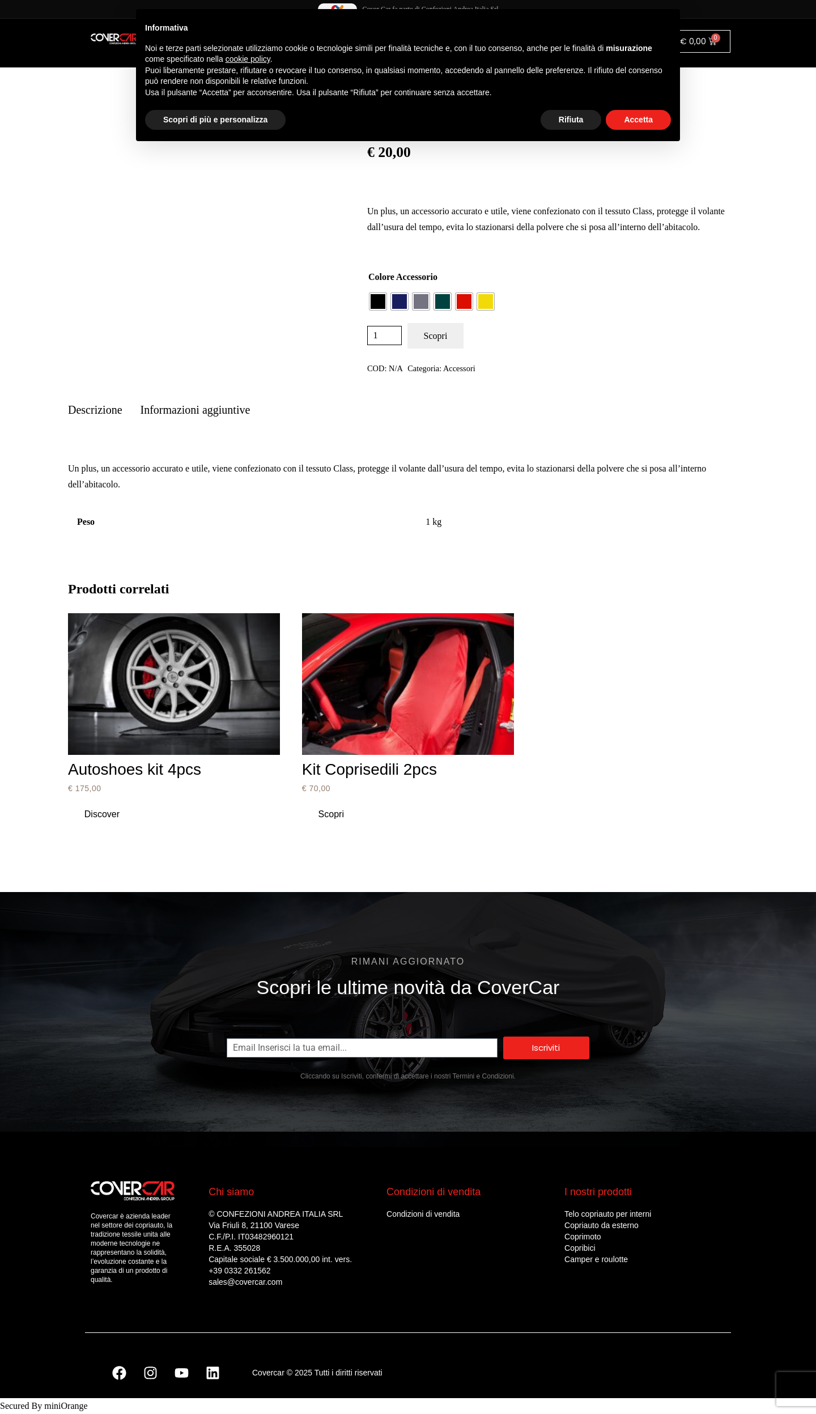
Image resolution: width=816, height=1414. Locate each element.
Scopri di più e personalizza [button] (215, 119)
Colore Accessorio (402, 277)
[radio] (377, 301)
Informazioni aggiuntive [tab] (195, 410)
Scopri (436, 336)
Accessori (459, 368)
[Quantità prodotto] (384, 335)
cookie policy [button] (248, 58)
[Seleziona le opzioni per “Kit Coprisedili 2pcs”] (331, 814)
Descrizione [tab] (95, 410)
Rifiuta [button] (571, 119)
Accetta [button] (638, 119)
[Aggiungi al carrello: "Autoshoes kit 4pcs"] (102, 814)
